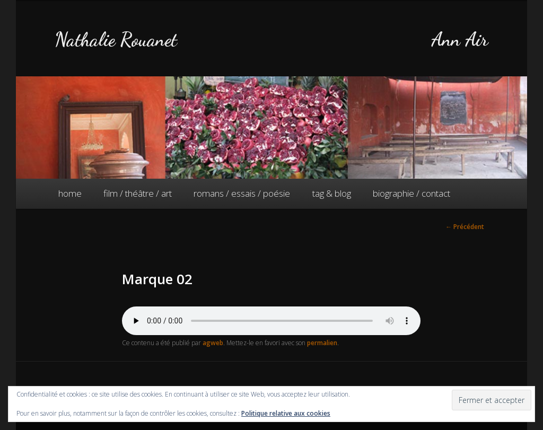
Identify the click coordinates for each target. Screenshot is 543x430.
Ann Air (459, 39)
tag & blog (331, 193)
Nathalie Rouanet (116, 39)
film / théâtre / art (137, 193)
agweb (213, 342)
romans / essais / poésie (242, 193)
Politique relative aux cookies (285, 413)
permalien (322, 342)
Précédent (464, 226)
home (70, 193)
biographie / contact (411, 193)
